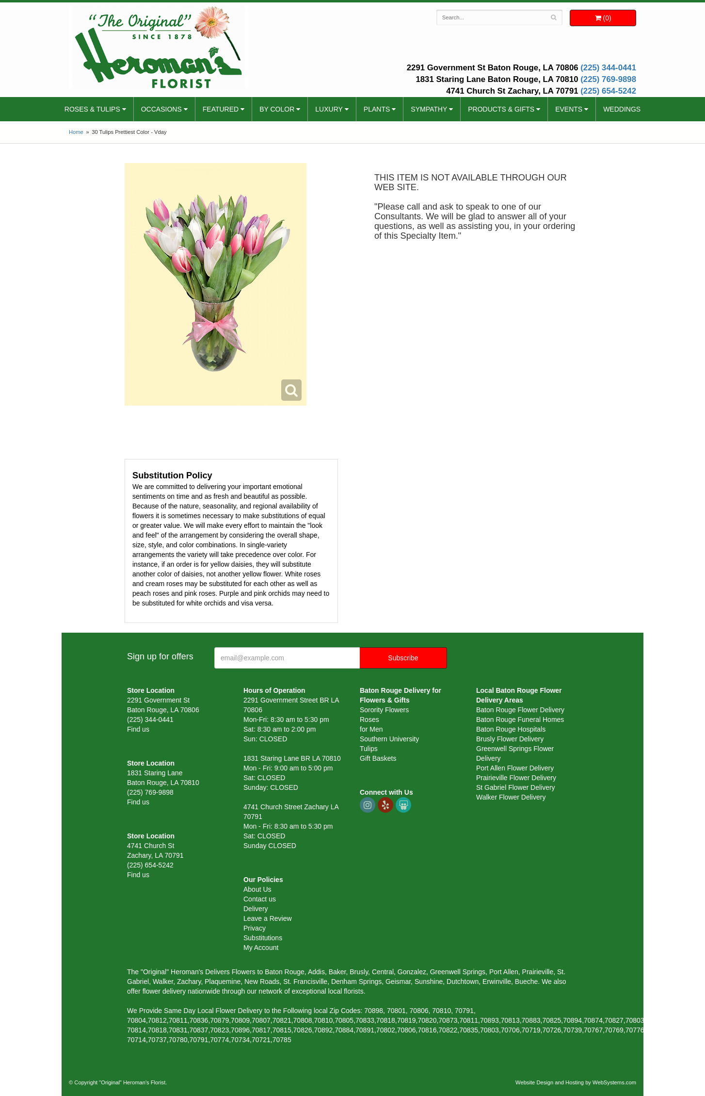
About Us (257, 889)
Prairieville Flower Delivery (516, 778)
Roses (369, 719)
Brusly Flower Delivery (510, 739)
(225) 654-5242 (608, 91)
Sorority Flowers (384, 710)
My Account (260, 947)
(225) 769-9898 (608, 79)
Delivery (255, 909)
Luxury (329, 109)
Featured (221, 109)
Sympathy (429, 109)
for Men (371, 729)
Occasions (161, 109)
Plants (377, 109)
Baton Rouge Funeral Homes (520, 719)
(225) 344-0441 (608, 67)
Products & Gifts (501, 109)
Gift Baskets (378, 758)
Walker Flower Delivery (510, 797)
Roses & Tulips (92, 109)
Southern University (389, 739)
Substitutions (262, 938)
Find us (138, 729)
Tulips (369, 748)
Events (568, 109)
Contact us (259, 899)
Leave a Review (267, 918)
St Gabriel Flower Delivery (515, 787)
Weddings (622, 109)
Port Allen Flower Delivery (515, 768)
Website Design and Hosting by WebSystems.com (575, 1082)
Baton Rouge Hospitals (510, 729)
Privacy (254, 928)
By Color (276, 109)
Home (76, 132)
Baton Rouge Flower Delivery (520, 710)
